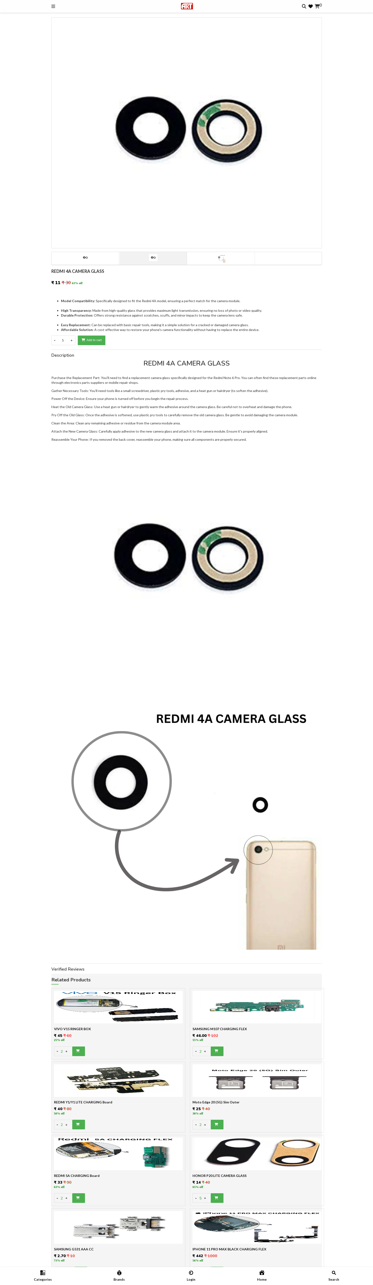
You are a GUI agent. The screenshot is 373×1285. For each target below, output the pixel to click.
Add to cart (92, 340)
